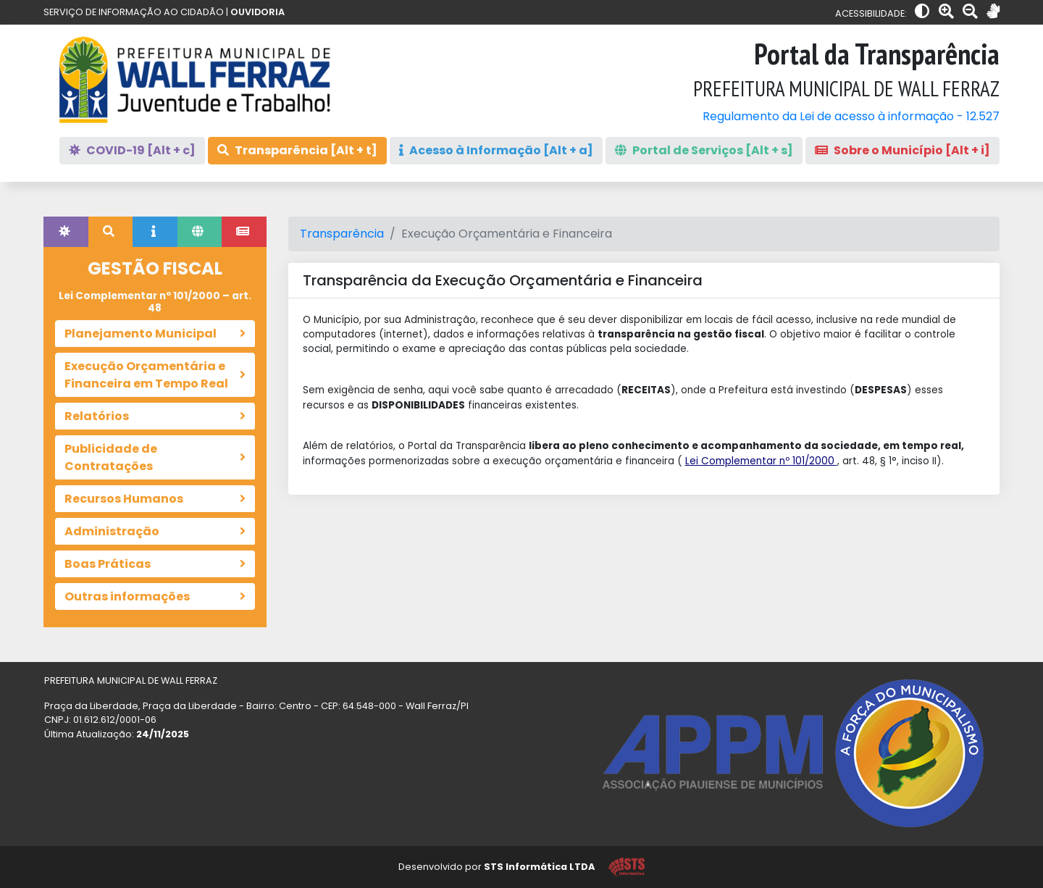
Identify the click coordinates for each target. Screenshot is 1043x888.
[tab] (65, 232)
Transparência (342, 233)
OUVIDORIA (257, 12)
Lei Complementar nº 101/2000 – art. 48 (155, 301)
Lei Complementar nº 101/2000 (761, 461)
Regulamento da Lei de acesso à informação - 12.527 (851, 116)
